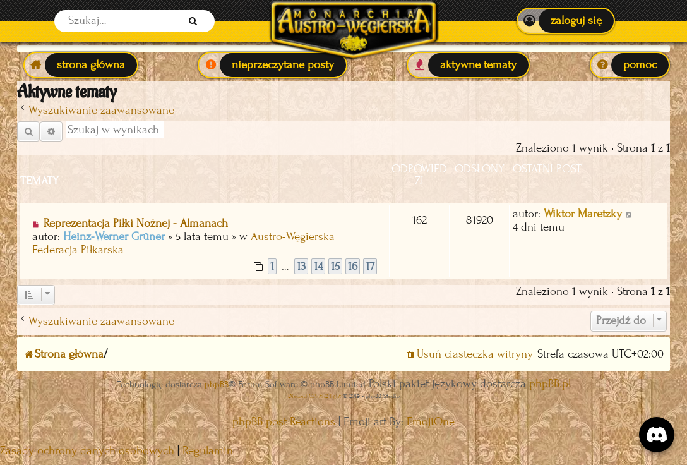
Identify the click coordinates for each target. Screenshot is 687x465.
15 (335, 266)
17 (370, 266)
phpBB (217, 384)
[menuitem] (565, 21)
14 (318, 266)
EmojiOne (431, 421)
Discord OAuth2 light (314, 395)
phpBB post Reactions (283, 421)
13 (301, 266)
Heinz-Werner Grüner (114, 236)
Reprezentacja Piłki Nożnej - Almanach (136, 223)
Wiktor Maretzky (583, 213)
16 (352, 266)
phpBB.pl (550, 383)
